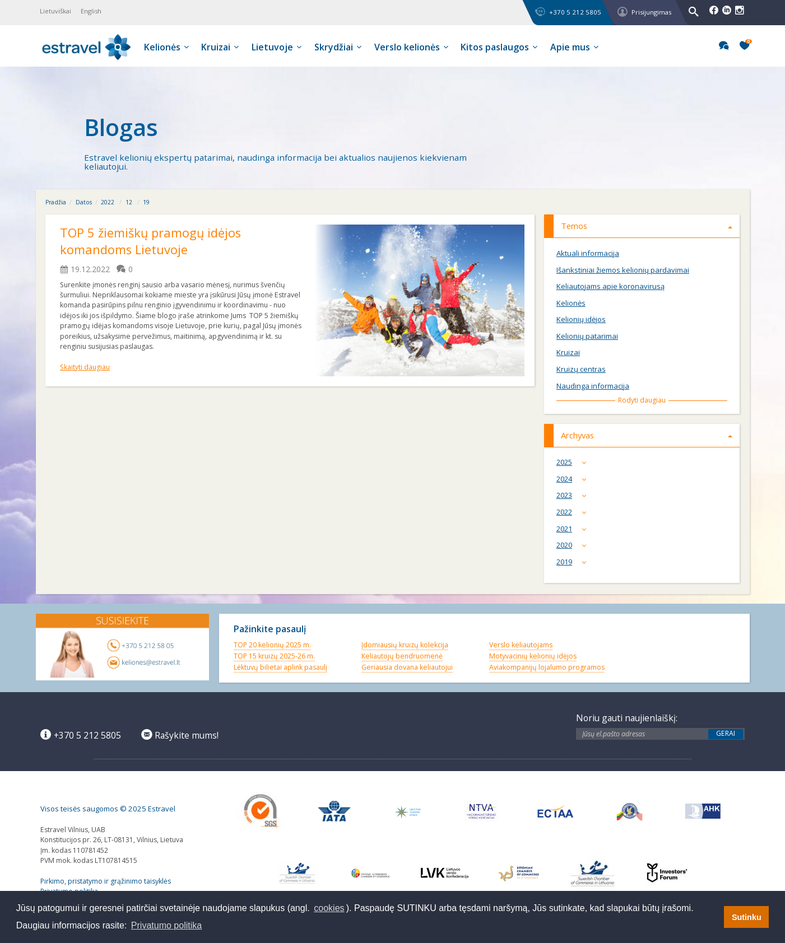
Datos (84, 202)
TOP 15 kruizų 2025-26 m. (274, 656)
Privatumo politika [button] (166, 925)
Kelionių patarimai (587, 336)
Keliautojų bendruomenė (402, 656)
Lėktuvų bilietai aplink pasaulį (280, 667)
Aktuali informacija (587, 253)
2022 (107, 202)
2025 (573, 462)
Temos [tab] (646, 225)
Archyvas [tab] (646, 435)
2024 (573, 479)
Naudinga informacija (592, 386)
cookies (329, 908)
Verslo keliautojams (520, 645)
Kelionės (571, 303)
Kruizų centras (581, 369)
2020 (573, 545)
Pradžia (55, 202)
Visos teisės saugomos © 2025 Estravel (107, 809)
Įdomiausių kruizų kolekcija (404, 645)
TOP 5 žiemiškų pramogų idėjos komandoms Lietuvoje (150, 241)
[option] (392, 128)
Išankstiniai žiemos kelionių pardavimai (622, 270)
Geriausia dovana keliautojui (407, 667)
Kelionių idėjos (581, 319)
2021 (573, 529)
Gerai (725, 733)
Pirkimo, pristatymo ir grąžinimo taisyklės (105, 881)
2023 (573, 495)
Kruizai (568, 352)
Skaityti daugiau (85, 367)
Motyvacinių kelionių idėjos (533, 656)
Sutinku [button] (746, 917)
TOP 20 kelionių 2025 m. (272, 645)
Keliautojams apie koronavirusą (610, 286)
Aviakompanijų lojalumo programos (547, 667)
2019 (573, 562)
